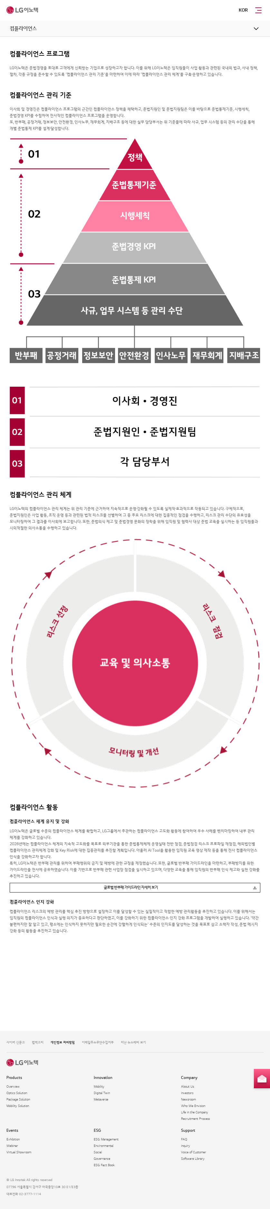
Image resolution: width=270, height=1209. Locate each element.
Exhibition (13, 1139)
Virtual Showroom (18, 1152)
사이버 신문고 (15, 1042)
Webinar (12, 1146)
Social (98, 1152)
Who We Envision (193, 1106)
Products (14, 1078)
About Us (187, 1086)
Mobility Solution (17, 1106)
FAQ (184, 1139)
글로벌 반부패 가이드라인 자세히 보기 (131, 887)
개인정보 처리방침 (63, 1042)
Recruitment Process (195, 1118)
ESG (97, 1131)
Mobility (99, 1086)
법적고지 (37, 1042)
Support (188, 1131)
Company (189, 1078)
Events (12, 1131)
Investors (187, 1093)
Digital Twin (102, 1093)
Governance (102, 1158)
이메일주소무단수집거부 (98, 1042)
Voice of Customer (193, 1152)
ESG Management (106, 1139)
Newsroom (188, 1099)
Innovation (103, 1078)
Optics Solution (16, 1093)
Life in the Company (194, 1112)
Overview (13, 1086)
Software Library (193, 1158)
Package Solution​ (18, 1099)
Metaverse (101, 1099)
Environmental (103, 1146)
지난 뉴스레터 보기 (133, 1042)
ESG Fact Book (104, 1165)
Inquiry (185, 1146)
